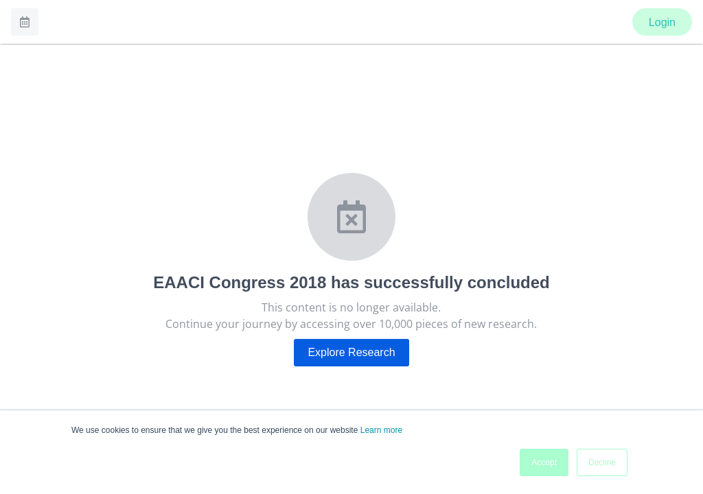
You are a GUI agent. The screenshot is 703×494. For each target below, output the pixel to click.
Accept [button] (544, 462)
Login (662, 22)
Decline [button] (602, 462)
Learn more (381, 430)
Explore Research (351, 352)
